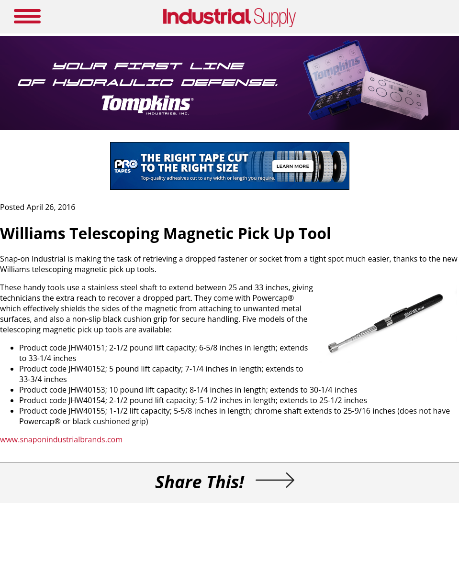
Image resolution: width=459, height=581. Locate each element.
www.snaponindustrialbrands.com (61, 439)
